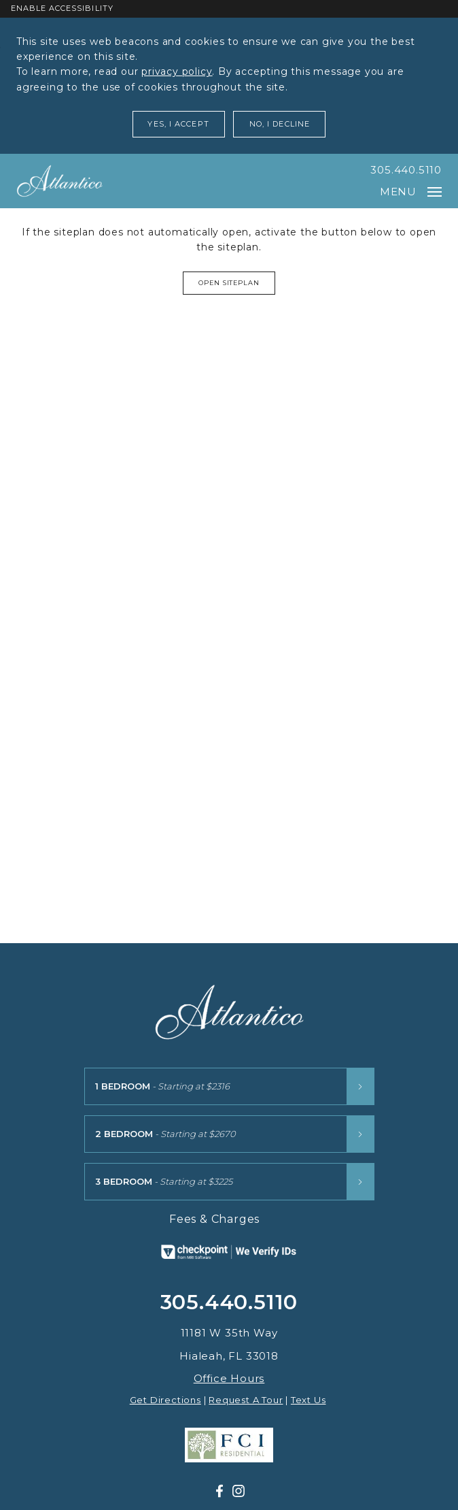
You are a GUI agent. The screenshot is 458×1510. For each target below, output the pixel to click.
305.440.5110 (406, 169)
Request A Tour (246, 1399)
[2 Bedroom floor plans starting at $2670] (229, 1134)
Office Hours (229, 1378)
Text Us (308, 1399)
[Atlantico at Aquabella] (59, 181)
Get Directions (165, 1399)
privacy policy (176, 71)
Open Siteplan (229, 282)
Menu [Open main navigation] (411, 191)
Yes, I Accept (178, 124)
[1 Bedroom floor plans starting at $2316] (229, 1086)
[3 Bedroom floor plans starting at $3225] (229, 1181)
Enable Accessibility (62, 8)
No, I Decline (279, 124)
